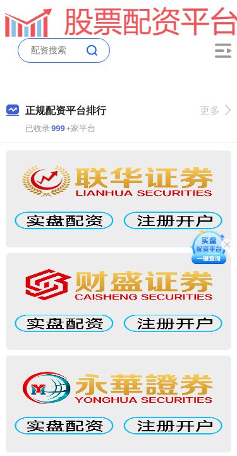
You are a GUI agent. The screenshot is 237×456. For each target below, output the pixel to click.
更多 (215, 110)
